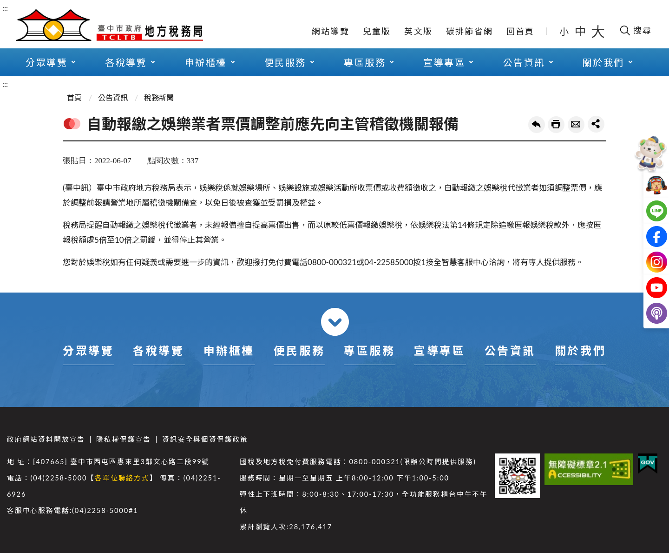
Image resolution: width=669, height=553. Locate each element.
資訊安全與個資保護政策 (205, 439)
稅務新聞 (159, 97)
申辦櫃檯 (206, 62)
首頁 (74, 97)
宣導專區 (444, 62)
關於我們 (603, 62)
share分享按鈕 (596, 124)
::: (5, 7)
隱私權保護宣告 (123, 439)
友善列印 (556, 124)
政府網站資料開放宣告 (46, 439)
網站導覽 (330, 31)
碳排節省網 (469, 31)
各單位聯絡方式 (122, 478)
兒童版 (377, 31)
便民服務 (285, 62)
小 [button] (564, 31)
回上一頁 (536, 124)
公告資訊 (524, 62)
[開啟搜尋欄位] (635, 30)
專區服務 (365, 62)
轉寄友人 (576, 124)
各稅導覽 (126, 62)
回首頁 (520, 31)
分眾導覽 (46, 62)
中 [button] (581, 31)
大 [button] (598, 31)
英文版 (418, 31)
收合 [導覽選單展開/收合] (335, 322)
